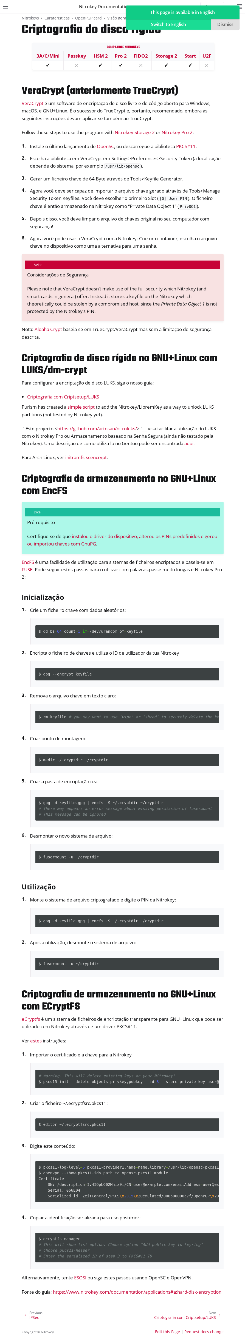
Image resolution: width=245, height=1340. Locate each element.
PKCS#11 (186, 146)
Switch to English (168, 24)
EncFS (28, 562)
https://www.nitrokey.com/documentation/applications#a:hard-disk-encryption (137, 1292)
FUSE (27, 569)
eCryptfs (31, 1019)
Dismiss (225, 24)
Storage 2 (166, 56)
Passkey (76, 56)
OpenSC (105, 146)
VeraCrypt (32, 103)
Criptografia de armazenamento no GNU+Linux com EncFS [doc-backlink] (119, 485)
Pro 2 (121, 56)
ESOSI (80, 1277)
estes (36, 1040)
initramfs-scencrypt (86, 457)
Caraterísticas (57, 18)
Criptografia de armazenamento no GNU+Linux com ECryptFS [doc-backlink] (119, 1001)
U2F (206, 56)
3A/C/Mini (48, 56)
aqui (188, 443)
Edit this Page (167, 1331)
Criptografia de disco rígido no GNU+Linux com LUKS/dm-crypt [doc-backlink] (119, 364)
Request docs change (204, 1331)
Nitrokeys (30, 18)
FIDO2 (141, 56)
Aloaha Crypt (48, 329)
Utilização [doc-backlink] (39, 886)
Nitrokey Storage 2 (135, 132)
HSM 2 (101, 56)
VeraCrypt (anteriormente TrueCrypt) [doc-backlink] (100, 91)
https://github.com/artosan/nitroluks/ (97, 428)
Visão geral (117, 18)
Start (190, 56)
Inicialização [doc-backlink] (43, 597)
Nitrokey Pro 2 (177, 132)
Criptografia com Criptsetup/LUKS (63, 397)
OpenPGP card (88, 18)
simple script (81, 407)
